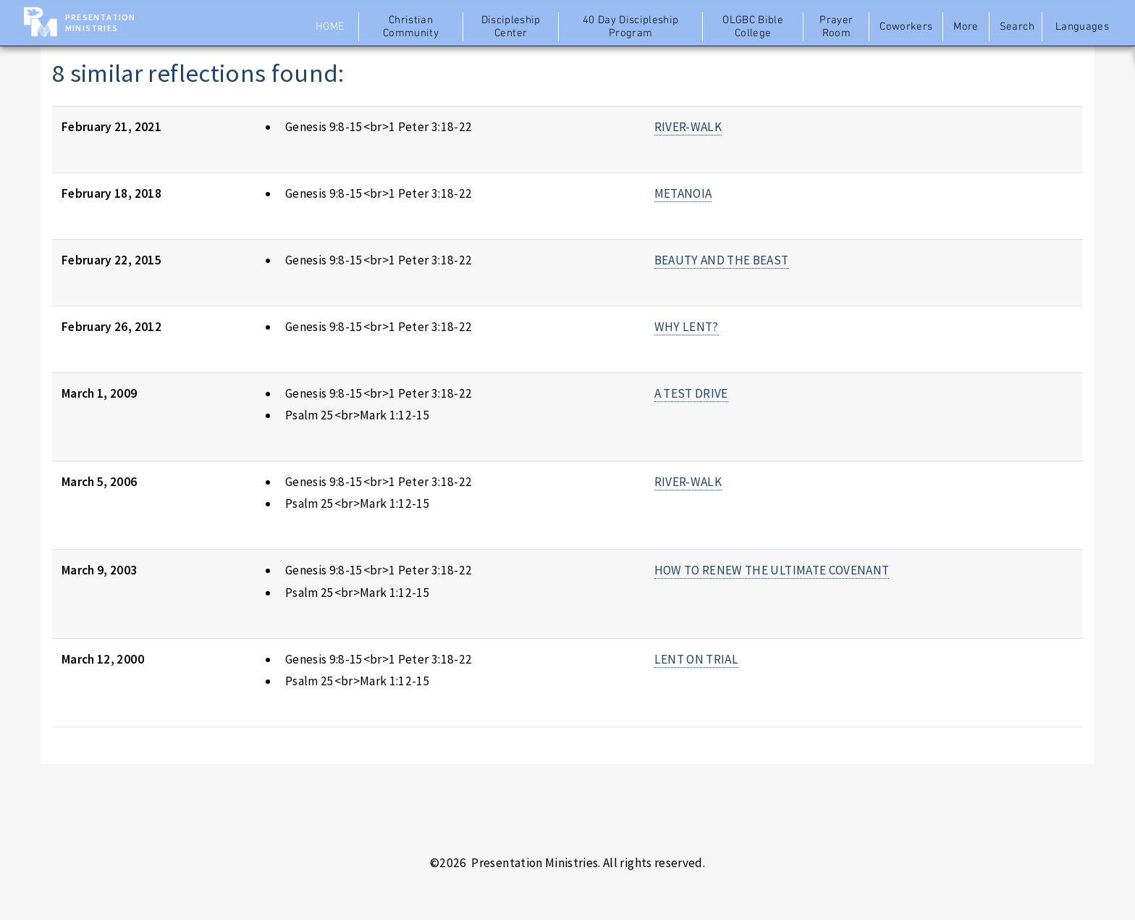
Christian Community (411, 27)
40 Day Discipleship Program (631, 27)
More (965, 26)
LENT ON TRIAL (696, 659)
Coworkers (905, 26)
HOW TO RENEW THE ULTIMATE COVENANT (772, 570)
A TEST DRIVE (691, 393)
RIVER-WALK (688, 127)
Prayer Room (836, 27)
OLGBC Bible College (752, 27)
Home (330, 26)
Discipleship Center (511, 27)
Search (1017, 26)
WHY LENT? (686, 327)
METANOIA (683, 193)
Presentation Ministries (100, 22)
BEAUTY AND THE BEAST (721, 260)
